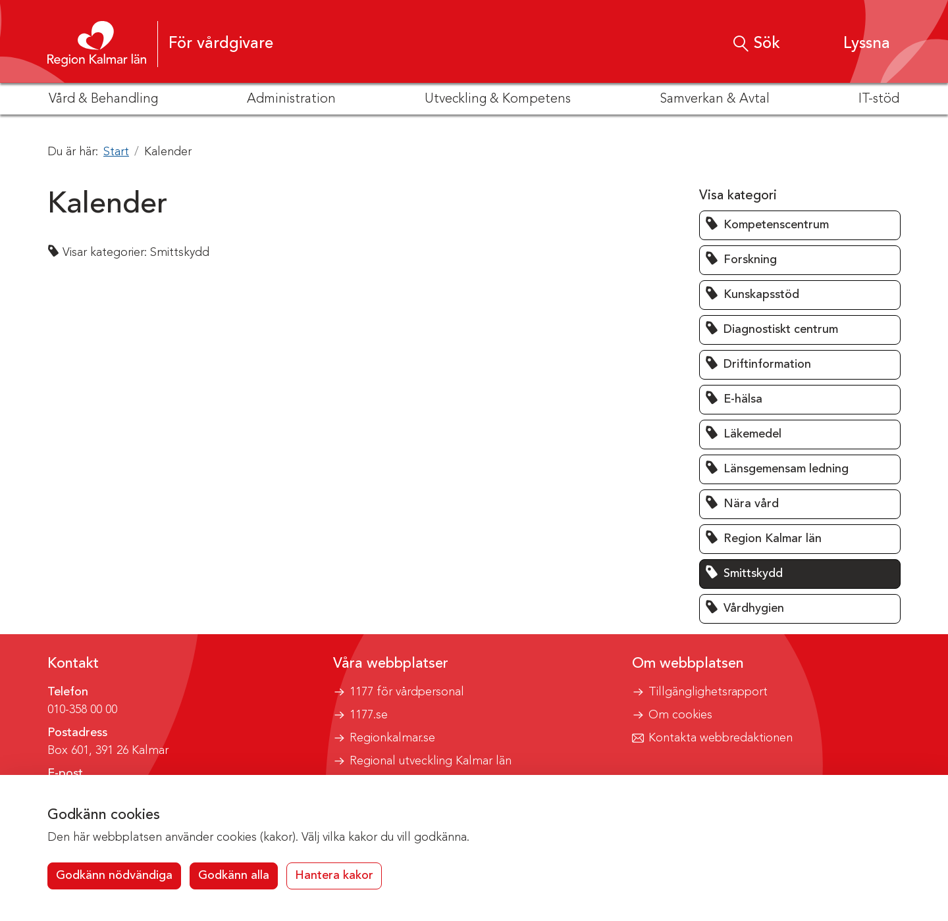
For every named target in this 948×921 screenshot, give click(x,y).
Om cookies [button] (680, 715)
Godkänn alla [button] (233, 876)
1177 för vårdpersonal (407, 692)
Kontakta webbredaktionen (720, 738)
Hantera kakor (334, 876)
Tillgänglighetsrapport (708, 692)
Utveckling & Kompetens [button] (498, 99)
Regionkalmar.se (392, 738)
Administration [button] (291, 99)
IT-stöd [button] (878, 99)
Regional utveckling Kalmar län (431, 761)
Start (116, 152)
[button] (854, 44)
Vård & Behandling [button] (103, 99)
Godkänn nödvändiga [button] (114, 876)
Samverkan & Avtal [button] (715, 99)
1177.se (369, 715)
